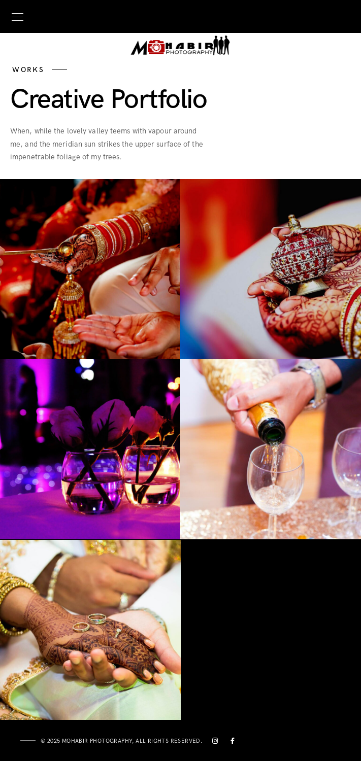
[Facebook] (233, 743)
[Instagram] (215, 743)
